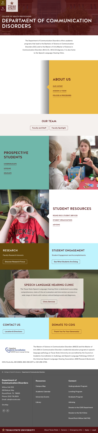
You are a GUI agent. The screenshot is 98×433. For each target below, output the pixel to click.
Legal (94, 430)
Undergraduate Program (78, 386)
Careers (64, 430)
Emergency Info (76, 430)
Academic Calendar (43, 392)
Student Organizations (62, 220)
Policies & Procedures (62, 95)
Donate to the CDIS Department (81, 407)
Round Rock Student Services (65, 215)
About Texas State (51, 430)
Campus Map (41, 386)
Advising (56, 225)
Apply (87, 430)
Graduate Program (76, 397)
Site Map (5, 405)
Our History (58, 86)
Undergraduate (10, 164)
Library (38, 402)
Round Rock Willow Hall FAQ (79, 418)
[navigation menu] (3, 3)
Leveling (7, 168)
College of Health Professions (16, 16)
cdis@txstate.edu (13, 399)
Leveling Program (75, 392)
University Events (42, 397)
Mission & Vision (59, 91)
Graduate (7, 173)
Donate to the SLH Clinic (78, 413)
